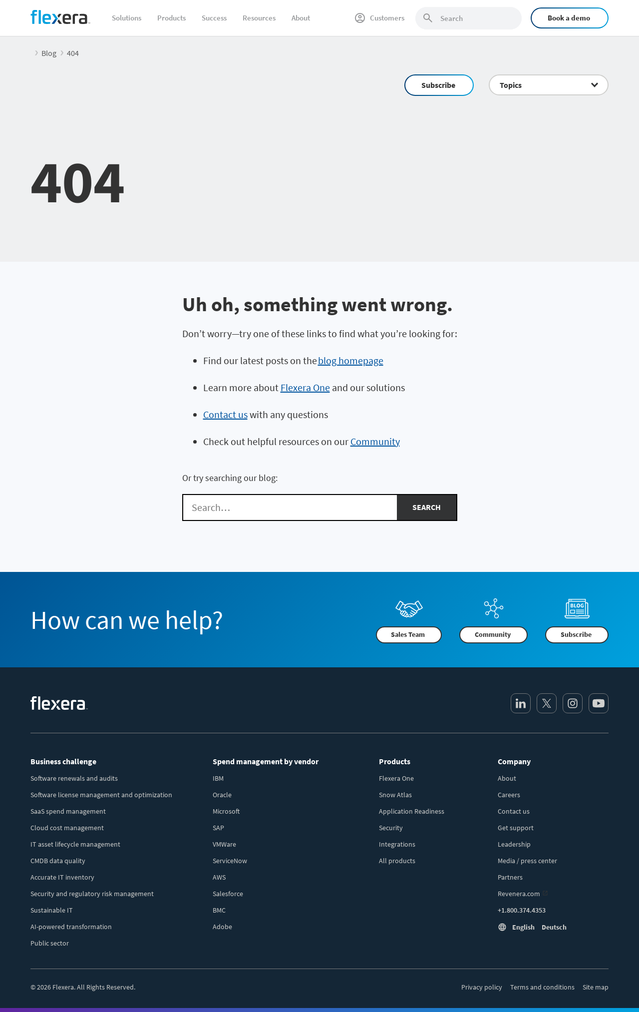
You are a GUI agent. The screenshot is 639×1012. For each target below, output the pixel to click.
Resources (259, 17)
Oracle (222, 794)
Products (171, 17)
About (301, 17)
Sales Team (408, 634)
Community (375, 441)
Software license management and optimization (101, 794)
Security (391, 827)
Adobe (222, 926)
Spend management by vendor (266, 761)
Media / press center (527, 860)
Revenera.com (519, 893)
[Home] (60, 17)
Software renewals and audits (74, 778)
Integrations (397, 844)
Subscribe (438, 85)
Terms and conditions (542, 987)
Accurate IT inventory (62, 877)
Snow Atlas (395, 794)
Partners (510, 877)
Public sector (49, 943)
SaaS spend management (68, 811)
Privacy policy (481, 987)
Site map (596, 987)
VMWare (224, 844)
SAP (218, 827)
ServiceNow (230, 860)
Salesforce (228, 893)
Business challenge (63, 761)
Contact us (225, 414)
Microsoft (226, 811)
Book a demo (569, 17)
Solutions (126, 17)
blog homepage (350, 360)
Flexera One (305, 387)
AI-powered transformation (71, 926)
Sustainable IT (51, 910)
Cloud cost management (67, 827)
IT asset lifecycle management (75, 844)
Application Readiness (411, 811)
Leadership (514, 844)
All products (397, 860)
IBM (218, 778)
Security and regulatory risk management (92, 893)
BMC (219, 910)
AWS (219, 877)
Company (514, 761)
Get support (516, 827)
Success (214, 17)
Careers (509, 794)
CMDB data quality (57, 860)
